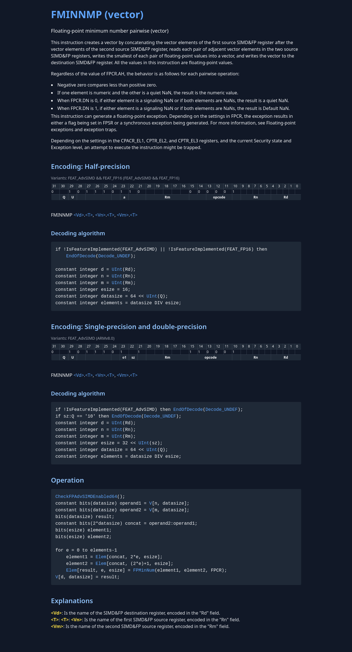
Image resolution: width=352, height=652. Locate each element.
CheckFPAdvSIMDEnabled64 (86, 496)
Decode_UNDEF (114, 256)
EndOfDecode (81, 256)
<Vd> (78, 215)
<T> (89, 215)
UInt (117, 269)
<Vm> (123, 215)
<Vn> (100, 215)
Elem (101, 557)
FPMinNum (144, 570)
